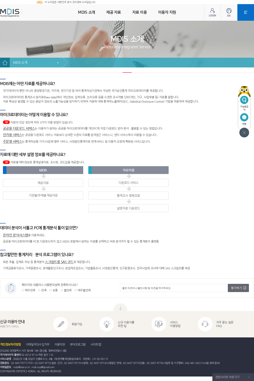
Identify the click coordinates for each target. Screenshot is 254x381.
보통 (55, 290)
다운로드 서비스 (128, 183)
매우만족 (30, 290)
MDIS (19, 12)
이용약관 (60, 344)
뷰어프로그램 (78, 344)
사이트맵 (96, 344)
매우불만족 (84, 290)
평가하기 (236, 288)
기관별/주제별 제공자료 (43, 195)
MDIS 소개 (20, 62)
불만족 (68, 290)
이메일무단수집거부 (37, 344)
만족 (44, 290)
